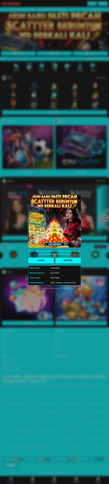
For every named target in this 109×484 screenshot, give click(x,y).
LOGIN (41, 260)
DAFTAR (68, 260)
